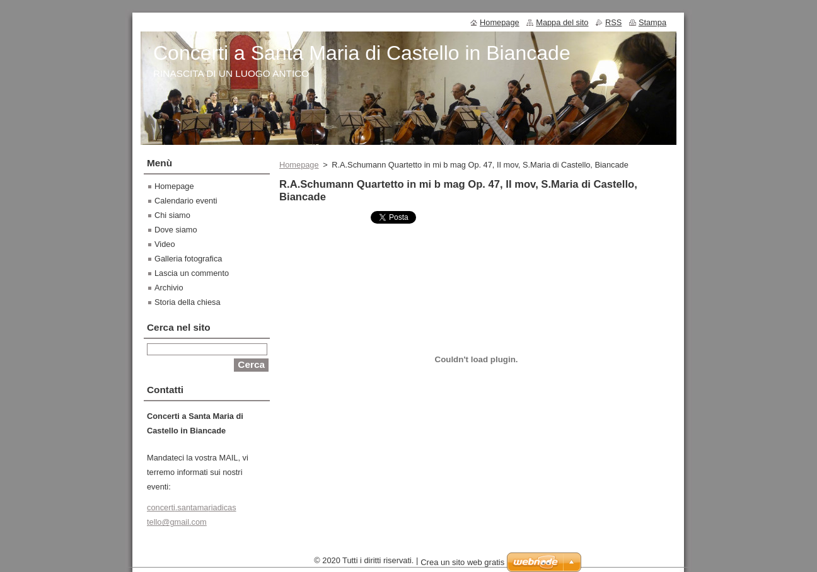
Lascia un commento (191, 273)
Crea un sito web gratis (462, 565)
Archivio (168, 287)
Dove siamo (175, 229)
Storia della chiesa (187, 302)
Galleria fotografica (188, 258)
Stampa (652, 22)
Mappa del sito (562, 22)
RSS (613, 22)
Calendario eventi (185, 200)
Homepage (299, 164)
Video (164, 244)
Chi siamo (172, 215)
